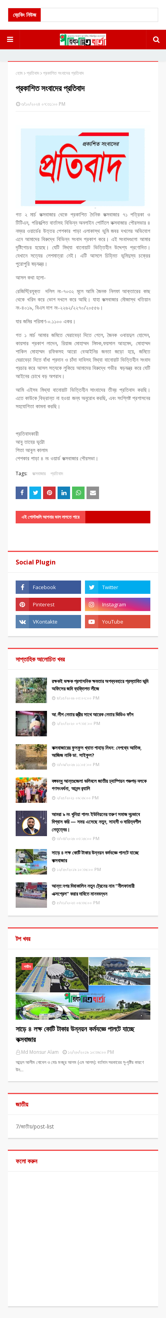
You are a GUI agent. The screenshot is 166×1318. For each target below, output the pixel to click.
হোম (19, 73)
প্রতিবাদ (33, 73)
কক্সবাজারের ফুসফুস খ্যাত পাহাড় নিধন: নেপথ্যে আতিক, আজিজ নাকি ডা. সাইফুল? (97, 751)
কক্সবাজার (39, 473)
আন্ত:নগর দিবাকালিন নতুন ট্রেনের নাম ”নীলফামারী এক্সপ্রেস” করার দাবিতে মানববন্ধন (93, 889)
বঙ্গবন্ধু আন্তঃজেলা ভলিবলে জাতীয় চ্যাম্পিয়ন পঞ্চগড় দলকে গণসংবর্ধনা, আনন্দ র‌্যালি (99, 784)
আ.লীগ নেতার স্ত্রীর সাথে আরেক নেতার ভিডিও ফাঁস (93, 714)
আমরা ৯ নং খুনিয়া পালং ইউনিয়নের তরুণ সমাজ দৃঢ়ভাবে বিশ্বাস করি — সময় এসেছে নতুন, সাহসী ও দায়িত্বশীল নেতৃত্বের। (96, 822)
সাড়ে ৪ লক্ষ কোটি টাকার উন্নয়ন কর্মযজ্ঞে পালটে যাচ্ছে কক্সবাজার (95, 856)
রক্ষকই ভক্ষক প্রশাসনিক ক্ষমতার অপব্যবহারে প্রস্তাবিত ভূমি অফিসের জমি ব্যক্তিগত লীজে (100, 685)
